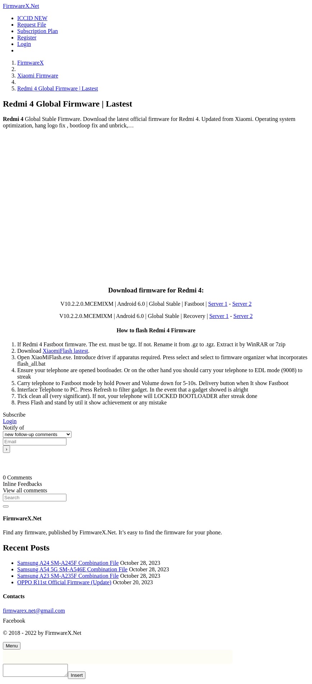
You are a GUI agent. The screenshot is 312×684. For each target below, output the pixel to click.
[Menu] (11, 646)
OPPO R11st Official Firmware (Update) (64, 582)
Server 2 (242, 304)
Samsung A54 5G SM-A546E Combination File (72, 569)
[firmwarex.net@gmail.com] (156, 611)
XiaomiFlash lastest (65, 351)
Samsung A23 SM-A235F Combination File (68, 576)
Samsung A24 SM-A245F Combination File (68, 563)
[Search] (34, 497)
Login (10, 421)
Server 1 (218, 304)
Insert (84, 677)
